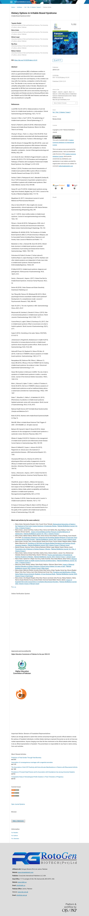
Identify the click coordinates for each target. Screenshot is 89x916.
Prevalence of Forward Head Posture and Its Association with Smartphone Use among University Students (43, 772)
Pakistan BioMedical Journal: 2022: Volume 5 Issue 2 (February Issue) (49, 545)
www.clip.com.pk (23, 892)
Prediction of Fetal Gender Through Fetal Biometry (26, 757)
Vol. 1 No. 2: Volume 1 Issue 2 (32, 7)
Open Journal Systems (18, 804)
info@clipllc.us (20, 885)
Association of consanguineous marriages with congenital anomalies (32, 762)
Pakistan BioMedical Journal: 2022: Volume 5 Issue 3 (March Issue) (56, 539)
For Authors (14, 835)
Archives (19, 7)
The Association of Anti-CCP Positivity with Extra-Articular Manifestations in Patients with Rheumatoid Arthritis (44, 767)
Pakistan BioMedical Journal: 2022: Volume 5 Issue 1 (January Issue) (54, 557)
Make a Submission (18, 821)
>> (15, 587)
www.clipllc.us (22, 882)
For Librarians (15, 838)
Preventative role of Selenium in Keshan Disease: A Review (32, 549)
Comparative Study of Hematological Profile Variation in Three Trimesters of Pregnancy (37, 777)
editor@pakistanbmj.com (66, 166)
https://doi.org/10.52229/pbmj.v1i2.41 (25, 60)
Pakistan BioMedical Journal (22, 2)
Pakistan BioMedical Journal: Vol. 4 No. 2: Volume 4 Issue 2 (41, 534)
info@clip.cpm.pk (21, 895)
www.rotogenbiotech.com (25, 872)
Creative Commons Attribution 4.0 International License (63, 142)
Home (13, 7)
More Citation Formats (60, 103)
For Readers (14, 832)
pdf (58, 60)
